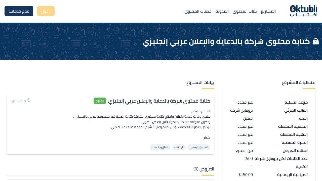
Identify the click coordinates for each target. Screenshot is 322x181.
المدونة (222, 11)
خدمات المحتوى (198, 11)
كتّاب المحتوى (245, 11)
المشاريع (268, 11)
